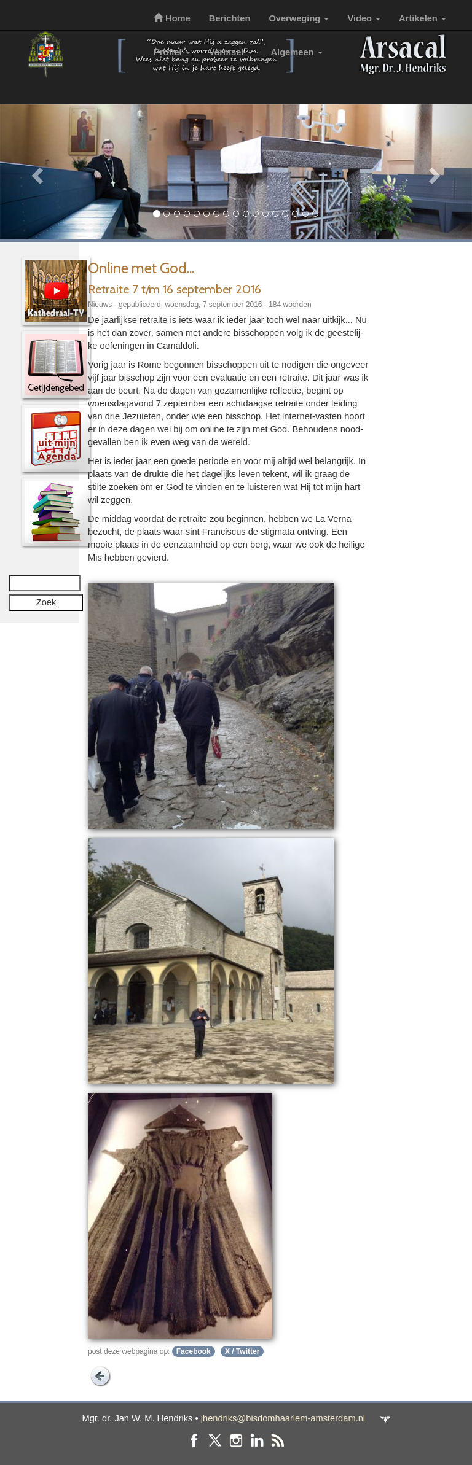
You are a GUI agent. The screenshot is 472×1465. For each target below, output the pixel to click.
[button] (35, 171)
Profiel (172, 52)
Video (363, 18)
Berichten (230, 18)
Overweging (299, 18)
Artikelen (422, 18)
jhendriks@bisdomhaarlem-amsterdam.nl (283, 1418)
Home (172, 18)
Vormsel (231, 52)
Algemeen (297, 52)
